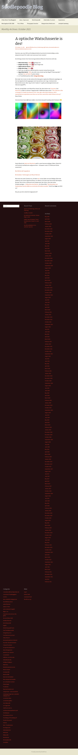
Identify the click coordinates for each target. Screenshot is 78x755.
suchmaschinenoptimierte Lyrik (10, 710)
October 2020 (48, 380)
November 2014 (48, 532)
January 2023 (48, 314)
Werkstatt (5, 732)
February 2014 (48, 545)
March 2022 (47, 339)
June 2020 (47, 390)
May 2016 (47, 503)
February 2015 (48, 527)
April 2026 (47, 219)
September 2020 (49, 383)
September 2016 (49, 493)
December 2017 (48, 461)
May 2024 (47, 275)
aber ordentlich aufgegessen (10, 599)
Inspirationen (61, 20)
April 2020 (47, 395)
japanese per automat (8, 652)
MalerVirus (5, 664)
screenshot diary (7, 698)
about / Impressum (24, 20)
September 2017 (49, 469)
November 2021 (48, 349)
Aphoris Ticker (6, 606)
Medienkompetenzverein (25, 49)
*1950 (29, 62)
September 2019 (49, 410)
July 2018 (47, 444)
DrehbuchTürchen (7, 620)
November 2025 (48, 231)
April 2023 (47, 307)
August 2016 (48, 496)
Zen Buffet (5, 742)
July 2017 (47, 474)
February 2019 (48, 427)
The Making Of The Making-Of (10, 717)
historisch (18, 90)
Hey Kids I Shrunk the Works (9, 642)
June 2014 (47, 540)
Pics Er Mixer (20, 23)
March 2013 (47, 557)
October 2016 (48, 491)
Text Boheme (6, 713)
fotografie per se (7, 633)
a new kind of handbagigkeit (9, 594)
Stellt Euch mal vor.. (7, 708)
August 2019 (48, 412)
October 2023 (48, 292)
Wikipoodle (5, 735)
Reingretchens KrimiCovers (48, 23)
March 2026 (47, 221)
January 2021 (48, 373)
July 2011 (47, 579)
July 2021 (47, 358)
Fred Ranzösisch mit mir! (9, 635)
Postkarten (5, 686)
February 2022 (48, 341)
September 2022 (49, 324)
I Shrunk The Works (7, 645)
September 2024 (49, 265)
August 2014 (48, 537)
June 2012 (47, 567)
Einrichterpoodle (36, 20)
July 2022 (47, 329)
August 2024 (48, 268)
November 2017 (48, 464)
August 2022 (48, 327)
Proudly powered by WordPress (39, 751)
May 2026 (47, 216)
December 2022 (48, 317)
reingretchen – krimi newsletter (10, 691)
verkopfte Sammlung (63, 23)
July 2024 (47, 270)
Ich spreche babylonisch (9, 647)
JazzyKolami (6, 655)
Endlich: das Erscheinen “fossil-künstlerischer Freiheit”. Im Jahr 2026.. (31, 221)
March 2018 (47, 454)
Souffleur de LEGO (28, 213)
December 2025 (48, 229)
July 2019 (47, 415)
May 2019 (47, 420)
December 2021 (48, 346)
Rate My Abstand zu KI (8, 689)
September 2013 (49, 552)
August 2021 (48, 356)
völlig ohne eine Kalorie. (31, 184)
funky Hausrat (6, 637)
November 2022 (48, 319)
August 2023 (48, 297)
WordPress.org (27, 599)
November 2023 (48, 290)
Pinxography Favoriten (32, 23)
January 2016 (48, 510)
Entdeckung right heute (42, 47)
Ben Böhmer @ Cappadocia (22, 171)
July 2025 (47, 241)
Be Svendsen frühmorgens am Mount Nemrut (27, 175)
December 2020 (48, 376)
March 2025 (47, 251)
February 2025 (48, 253)
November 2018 (48, 434)
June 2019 (47, 417)
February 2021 (48, 371)
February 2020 (48, 400)
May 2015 (47, 523)
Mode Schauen (6, 669)
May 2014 (47, 542)
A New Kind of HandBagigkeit (9, 20)
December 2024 (48, 258)
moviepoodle (6, 672)
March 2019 (47, 425)
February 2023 (48, 312)
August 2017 (48, 471)
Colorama (53, 88)
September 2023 (49, 295)
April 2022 (47, 336)
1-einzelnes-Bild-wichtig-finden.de (11, 592)
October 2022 (48, 322)
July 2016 (47, 498)
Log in (25, 592)
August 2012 (48, 564)
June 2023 (47, 302)
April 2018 (47, 452)
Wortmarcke (6, 737)
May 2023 (47, 304)
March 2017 (47, 483)
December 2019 (48, 405)
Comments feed (28, 597)
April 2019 (47, 422)
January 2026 (48, 226)
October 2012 (48, 559)
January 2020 (48, 403)
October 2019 (48, 407)
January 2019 (48, 429)
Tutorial (5, 722)
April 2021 (47, 366)
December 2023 (48, 287)
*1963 (29, 64)
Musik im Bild (6, 674)
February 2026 (48, 224)
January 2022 (48, 344)
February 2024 (48, 282)
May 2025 (47, 246)
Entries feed (27, 594)
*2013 (29, 68)
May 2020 (47, 393)
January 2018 (48, 459)
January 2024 (48, 285)
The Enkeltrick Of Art (8, 715)
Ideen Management (7, 650)
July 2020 (47, 388)
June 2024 (47, 273)
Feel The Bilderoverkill (8, 630)
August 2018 (48, 442)
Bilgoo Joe (5, 611)
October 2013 (48, 550)
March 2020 (47, 398)
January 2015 (48, 530)
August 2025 (48, 238)
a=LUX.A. (5, 597)
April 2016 (47, 505)
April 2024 (47, 278)
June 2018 (47, 447)
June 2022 (47, 331)
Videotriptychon (7, 730)
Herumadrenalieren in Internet (10, 640)
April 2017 (47, 481)
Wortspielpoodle (7, 740)
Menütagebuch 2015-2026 (8, 23)
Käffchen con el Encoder (8, 657)
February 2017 (48, 486)
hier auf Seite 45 (27, 74)
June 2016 (47, 501)
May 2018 (47, 449)
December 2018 (48, 432)
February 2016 (48, 508)
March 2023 (47, 309)
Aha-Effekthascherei (32, 47)
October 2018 (48, 437)
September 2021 (49, 353)
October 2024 (48, 263)
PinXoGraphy (6, 684)
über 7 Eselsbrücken (8, 725)
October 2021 (48, 351)
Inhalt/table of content (49, 20)
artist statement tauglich (9, 609)
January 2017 (48, 488)
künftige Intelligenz (7, 662)
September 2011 (49, 576)
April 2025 (47, 248)
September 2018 (49, 439)
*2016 (29, 72)
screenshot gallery (7, 700)
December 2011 (48, 574)
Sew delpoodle (6, 703)
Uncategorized (6, 727)
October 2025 (48, 233)
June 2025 (47, 243)
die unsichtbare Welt (8, 618)
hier (39, 178)
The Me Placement (7, 720)
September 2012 (49, 562)
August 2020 (48, 385)
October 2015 (48, 518)
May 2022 (47, 334)
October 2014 (48, 535)
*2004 (32, 66)
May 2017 (47, 478)
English (4, 625)
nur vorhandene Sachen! (8, 682)
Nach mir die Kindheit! (8, 677)
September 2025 (49, 236)
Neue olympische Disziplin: (9, 679)
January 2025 (48, 255)
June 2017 (47, 476)
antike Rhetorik (6, 604)
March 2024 (47, 280)
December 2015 (48, 513)
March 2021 (47, 368)
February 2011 (48, 581)
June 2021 (47, 361)
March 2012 (47, 569)
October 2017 (48, 466)
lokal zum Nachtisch (29, 163)
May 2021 (47, 363)
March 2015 (47, 525)
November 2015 (48, 515)
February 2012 (48, 572)
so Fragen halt (6, 705)
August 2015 (48, 520)
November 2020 (48, 378)
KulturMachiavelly (7, 659)
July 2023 (47, 300)
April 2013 (47, 554)
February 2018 (48, 456)
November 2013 (48, 547)
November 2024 (48, 260)
